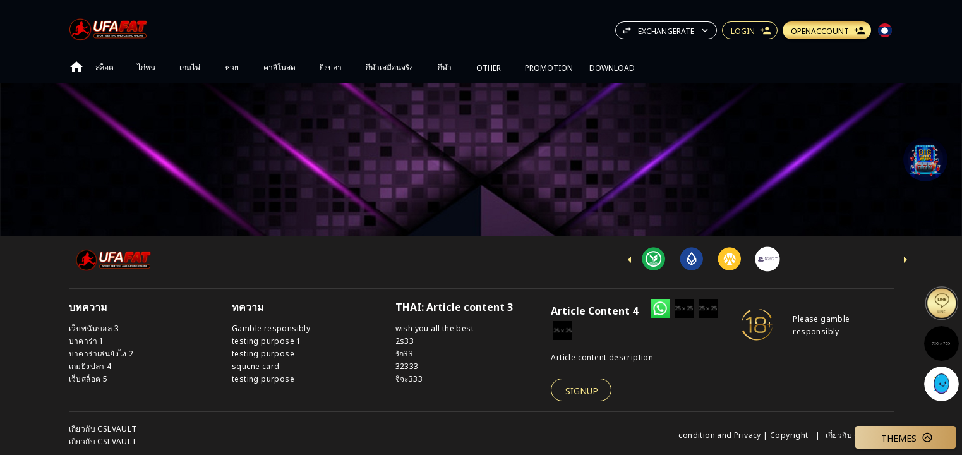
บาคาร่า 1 (86, 340)
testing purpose (263, 353)
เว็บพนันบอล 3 (94, 328)
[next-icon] (905, 259)
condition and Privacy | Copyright (744, 434)
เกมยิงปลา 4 (90, 366)
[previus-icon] (629, 259)
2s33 (404, 340)
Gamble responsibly (271, 328)
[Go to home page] (76, 67)
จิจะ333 (409, 378)
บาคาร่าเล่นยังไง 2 (101, 353)
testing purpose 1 (266, 340)
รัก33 (404, 353)
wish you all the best (434, 328)
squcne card (255, 366)
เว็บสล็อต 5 (88, 378)
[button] (925, 159)
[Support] (925, 159)
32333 (407, 366)
